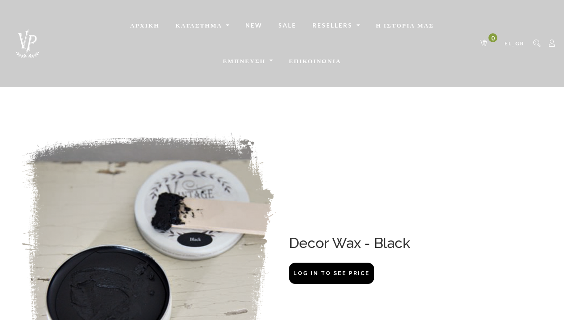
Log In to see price (331, 273)
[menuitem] (145, 26)
